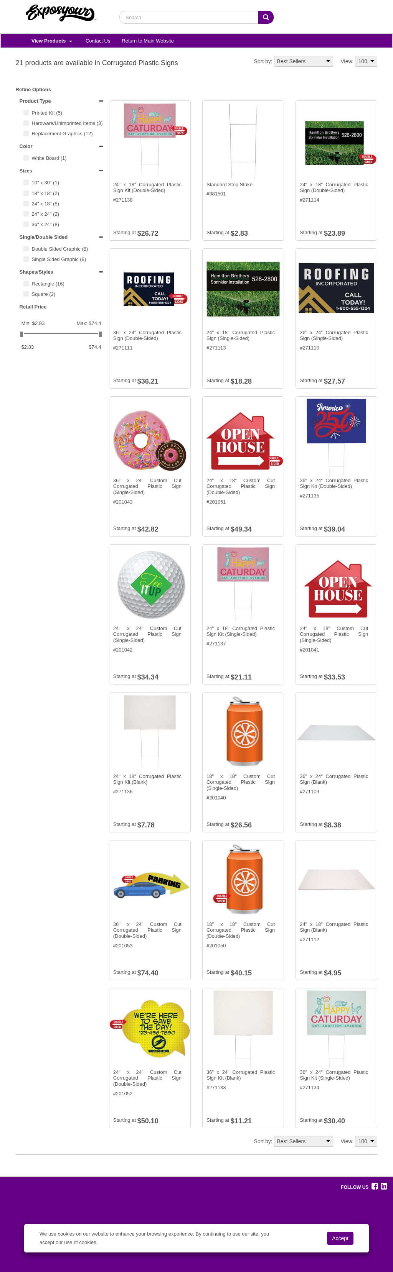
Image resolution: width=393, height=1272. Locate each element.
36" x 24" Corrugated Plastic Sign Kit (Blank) (240, 1075)
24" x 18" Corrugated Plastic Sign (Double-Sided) (334, 188)
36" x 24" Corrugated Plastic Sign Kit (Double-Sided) (334, 483)
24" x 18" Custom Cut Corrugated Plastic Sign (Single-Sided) (334, 634)
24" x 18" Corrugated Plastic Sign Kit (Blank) (147, 779)
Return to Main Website (148, 41)
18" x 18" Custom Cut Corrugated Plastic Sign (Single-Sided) (240, 782)
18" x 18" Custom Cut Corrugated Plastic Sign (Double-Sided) (240, 930)
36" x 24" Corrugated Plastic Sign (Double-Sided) (147, 335)
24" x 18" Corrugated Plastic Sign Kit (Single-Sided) (240, 631)
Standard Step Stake (229, 184)
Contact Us (98, 41)
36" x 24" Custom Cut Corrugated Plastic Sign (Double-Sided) (147, 930)
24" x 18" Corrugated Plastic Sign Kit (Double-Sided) (147, 188)
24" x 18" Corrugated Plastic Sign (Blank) (334, 927)
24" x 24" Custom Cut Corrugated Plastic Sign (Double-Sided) (147, 1078)
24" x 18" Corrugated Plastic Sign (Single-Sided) (240, 335)
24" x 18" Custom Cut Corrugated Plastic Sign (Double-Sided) (240, 486)
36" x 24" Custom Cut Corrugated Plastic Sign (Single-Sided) (147, 486)
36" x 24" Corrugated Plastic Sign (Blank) (334, 779)
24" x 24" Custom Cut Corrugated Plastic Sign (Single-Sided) (147, 634)
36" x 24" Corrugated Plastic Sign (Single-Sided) (334, 335)
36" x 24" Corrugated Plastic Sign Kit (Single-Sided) (334, 1075)
